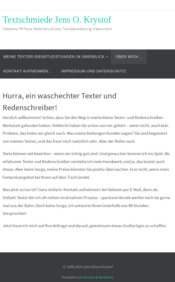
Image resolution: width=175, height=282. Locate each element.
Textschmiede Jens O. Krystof (57, 20)
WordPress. (106, 277)
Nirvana (89, 277)
